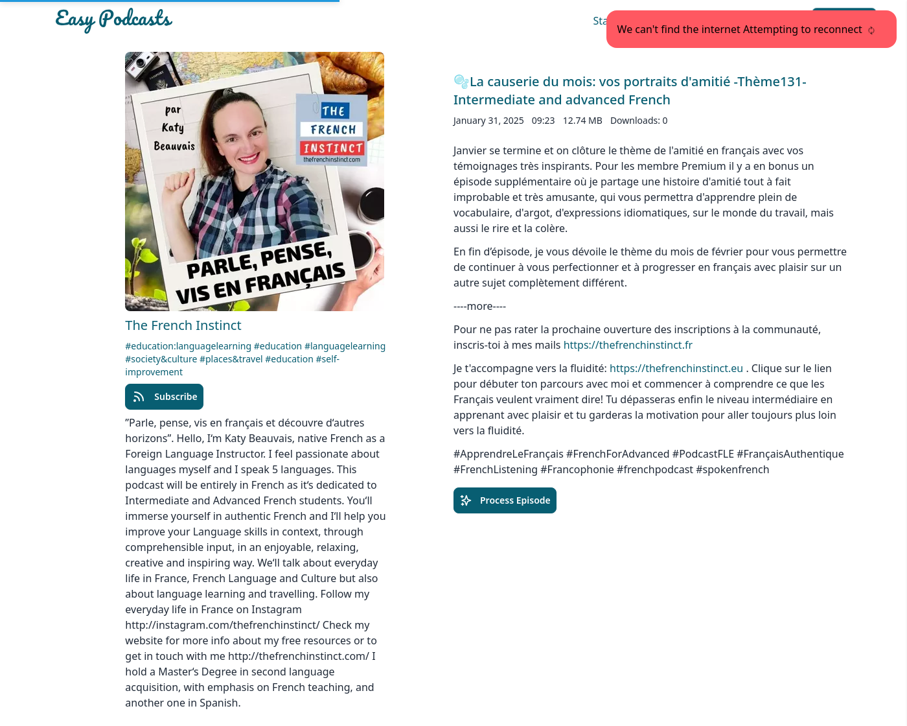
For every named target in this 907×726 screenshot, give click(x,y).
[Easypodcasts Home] (184, 21)
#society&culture (162, 359)
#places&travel (232, 359)
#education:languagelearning (189, 346)
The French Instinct (183, 325)
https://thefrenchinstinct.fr (628, 345)
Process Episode (505, 500)
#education (279, 346)
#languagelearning (344, 346)
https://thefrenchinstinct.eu (676, 368)
